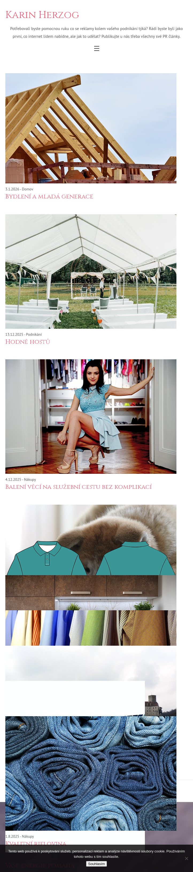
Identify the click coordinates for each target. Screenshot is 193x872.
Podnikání (34, 334)
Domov (27, 189)
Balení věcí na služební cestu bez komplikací (78, 487)
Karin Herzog (42, 15)
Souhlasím (96, 864)
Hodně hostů (27, 342)
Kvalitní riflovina (35, 844)
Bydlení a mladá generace (49, 197)
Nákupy (30, 479)
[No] (186, 858)
